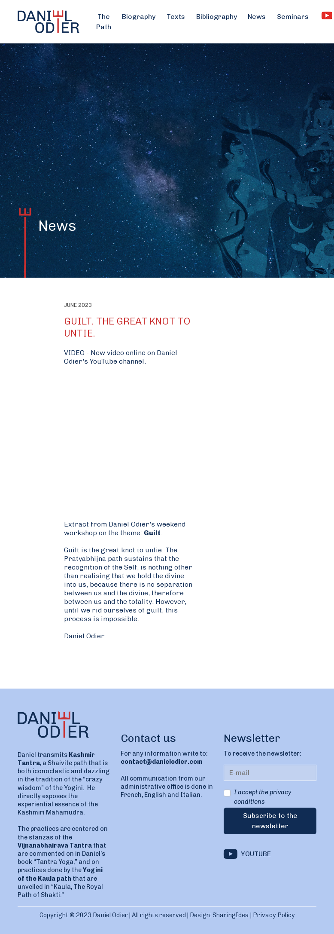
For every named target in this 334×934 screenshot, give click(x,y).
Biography (138, 16)
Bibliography (216, 16)
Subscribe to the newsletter (270, 821)
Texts (176, 16)
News (257, 16)
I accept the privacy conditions (262, 796)
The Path (103, 21)
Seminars (293, 16)
